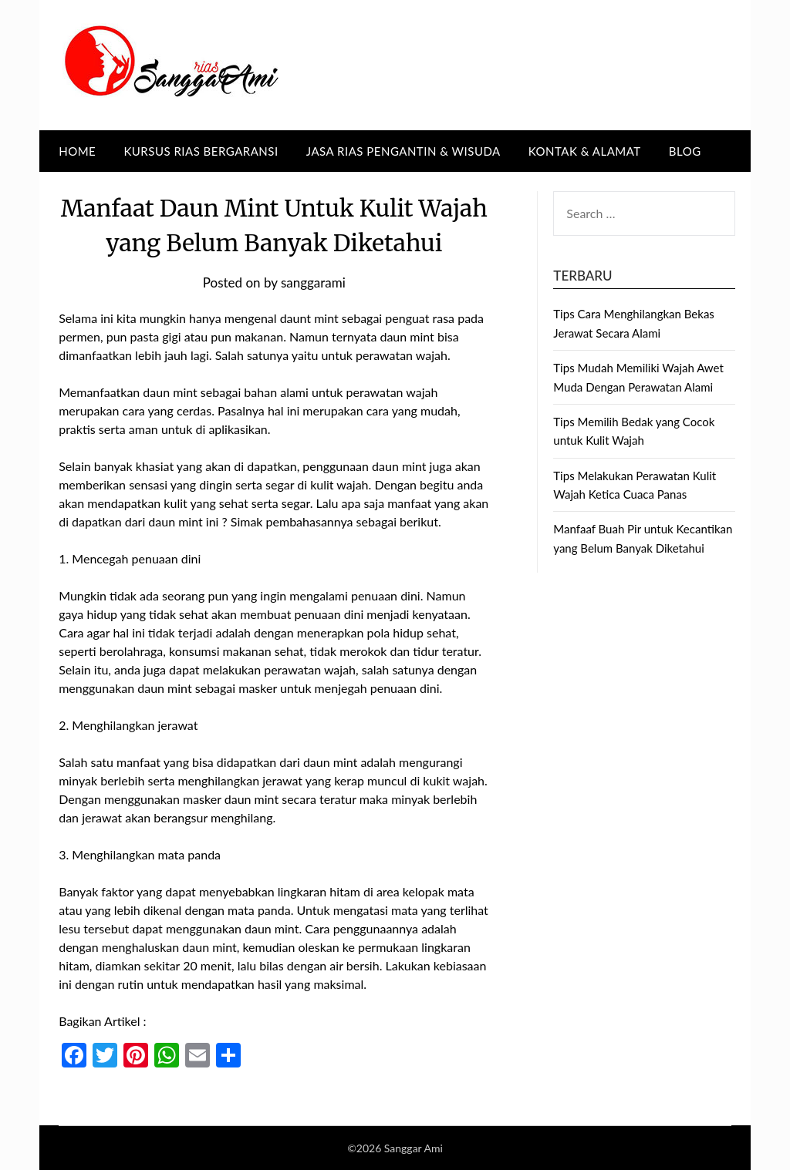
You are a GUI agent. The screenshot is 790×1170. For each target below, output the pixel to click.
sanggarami (313, 282)
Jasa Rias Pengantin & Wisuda (403, 151)
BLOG (685, 151)
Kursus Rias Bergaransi (200, 151)
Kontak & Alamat (584, 151)
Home (77, 151)
